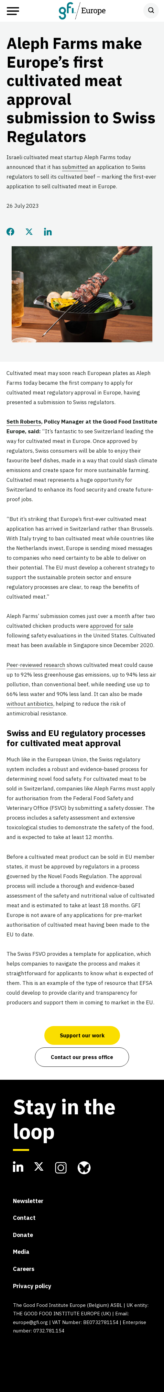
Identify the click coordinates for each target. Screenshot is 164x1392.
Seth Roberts (23, 421)
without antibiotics (29, 703)
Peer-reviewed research (35, 664)
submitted (75, 167)
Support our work (82, 1035)
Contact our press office (82, 1057)
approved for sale (111, 625)
